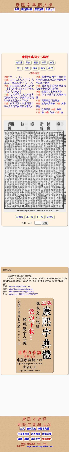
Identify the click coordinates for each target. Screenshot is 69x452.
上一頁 (29, 217)
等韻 (44, 62)
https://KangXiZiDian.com (19, 286)
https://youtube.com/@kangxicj (21, 291)
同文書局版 (23, 434)
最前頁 (19, 217)
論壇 (20, 439)
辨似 (27, 68)
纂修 (36, 62)
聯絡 (26, 439)
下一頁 (39, 217)
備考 (42, 68)
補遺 (35, 68)
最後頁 (49, 217)
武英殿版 (35, 434)
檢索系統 (31, 428)
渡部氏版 (46, 434)
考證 (50, 68)
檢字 (19, 68)
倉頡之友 (50, 9)
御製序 (19, 62)
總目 (52, 62)
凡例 (28, 62)
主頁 (16, 9)
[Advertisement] (34, 32)
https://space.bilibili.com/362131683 (23, 294)
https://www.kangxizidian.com (39, 446)
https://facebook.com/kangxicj (21, 289)
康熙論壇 (38, 9)
